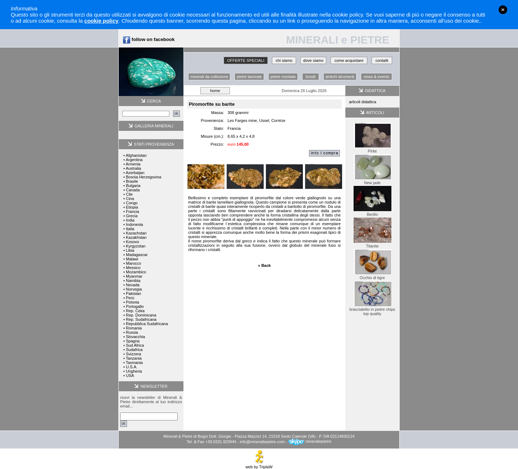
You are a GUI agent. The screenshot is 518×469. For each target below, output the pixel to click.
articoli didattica (362, 102)
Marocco (133, 263)
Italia (130, 229)
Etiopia (132, 207)
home (215, 90)
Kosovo (132, 242)
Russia (132, 332)
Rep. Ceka (135, 311)
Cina (130, 198)
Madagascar (137, 254)
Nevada (133, 285)
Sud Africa (135, 345)
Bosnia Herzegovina (143, 177)
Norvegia (134, 289)
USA (130, 375)
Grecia (131, 216)
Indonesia (134, 224)
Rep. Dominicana (141, 315)
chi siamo (284, 60)
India (130, 220)
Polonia (132, 302)
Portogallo (135, 306)
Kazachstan (136, 233)
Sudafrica (134, 349)
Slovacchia (135, 336)
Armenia (133, 164)
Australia (133, 168)
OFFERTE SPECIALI (245, 60)
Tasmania (134, 362)
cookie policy (101, 21)
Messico (133, 267)
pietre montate (283, 76)
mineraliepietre (309, 441)
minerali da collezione (209, 76)
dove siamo (313, 60)
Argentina (134, 160)
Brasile (132, 181)
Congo (131, 203)
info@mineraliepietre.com (262, 441)
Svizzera (133, 354)
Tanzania (134, 358)
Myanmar (134, 276)
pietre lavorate (249, 76)
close (503, 9)
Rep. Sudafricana (141, 319)
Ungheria (134, 371)
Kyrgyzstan (135, 246)
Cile (129, 194)
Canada (133, 190)
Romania (134, 328)
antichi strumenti (340, 76)
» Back (264, 265)
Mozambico (136, 272)
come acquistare (349, 60)
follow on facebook (148, 39)
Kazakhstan (136, 237)
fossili (311, 76)
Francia (132, 211)
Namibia (133, 280)
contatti (382, 60)
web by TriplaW (258, 465)
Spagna (133, 341)
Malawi (132, 259)
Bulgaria (133, 185)
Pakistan (133, 293)
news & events (377, 76)
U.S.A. (131, 367)
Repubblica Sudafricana (147, 324)
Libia (130, 250)
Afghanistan (136, 155)
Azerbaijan (135, 172)
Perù (130, 298)
